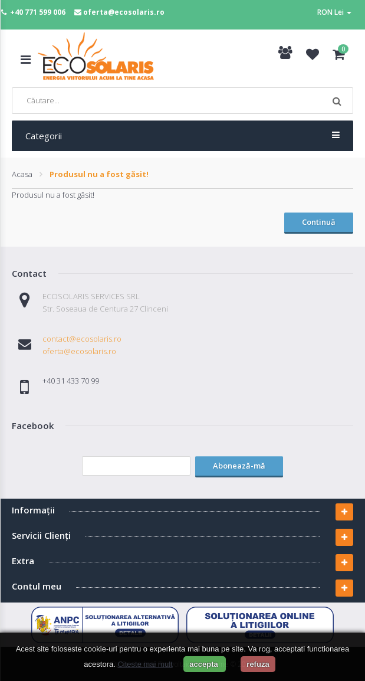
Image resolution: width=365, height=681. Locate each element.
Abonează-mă (239, 465)
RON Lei (334, 12)
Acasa (22, 174)
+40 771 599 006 (37, 12)
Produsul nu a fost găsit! (99, 174)
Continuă (319, 222)
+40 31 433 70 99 (70, 380)
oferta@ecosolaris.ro (124, 12)
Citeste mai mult (144, 664)
